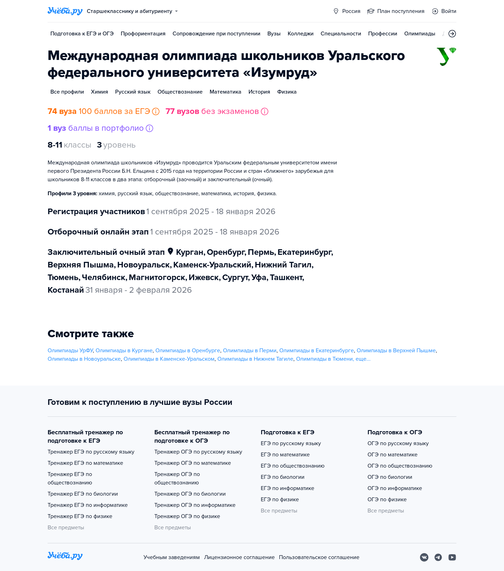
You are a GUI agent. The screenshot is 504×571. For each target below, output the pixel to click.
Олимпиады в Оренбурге (187, 350)
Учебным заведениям (172, 557)
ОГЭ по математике (393, 454)
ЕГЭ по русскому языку (291, 443)
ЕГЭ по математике (285, 454)
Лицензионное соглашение (239, 557)
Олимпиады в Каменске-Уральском (169, 358)
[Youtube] (452, 557)
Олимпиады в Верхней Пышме (396, 350)
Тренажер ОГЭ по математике (192, 463)
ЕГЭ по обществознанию (292, 465)
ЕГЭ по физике (280, 499)
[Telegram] (438, 557)
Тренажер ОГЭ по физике (187, 516)
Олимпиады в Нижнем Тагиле (255, 358)
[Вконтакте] (424, 557)
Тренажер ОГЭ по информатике (195, 505)
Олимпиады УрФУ (70, 350)
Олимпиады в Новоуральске (84, 358)
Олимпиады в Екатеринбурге (316, 350)
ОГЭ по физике (387, 499)
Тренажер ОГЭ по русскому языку (198, 451)
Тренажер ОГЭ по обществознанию (177, 478)
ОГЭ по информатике (395, 488)
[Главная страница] (65, 11)
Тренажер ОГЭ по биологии (190, 493)
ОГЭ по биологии (390, 477)
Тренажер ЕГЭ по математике (85, 463)
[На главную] (65, 557)
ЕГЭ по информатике (287, 488)
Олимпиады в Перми (249, 350)
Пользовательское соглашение (319, 557)
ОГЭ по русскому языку (398, 443)
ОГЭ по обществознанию (400, 465)
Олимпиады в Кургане (124, 350)
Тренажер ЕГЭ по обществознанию (70, 478)
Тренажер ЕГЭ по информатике (88, 505)
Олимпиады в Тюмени (324, 358)
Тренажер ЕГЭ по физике (80, 516)
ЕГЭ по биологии (282, 477)
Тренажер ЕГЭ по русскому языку (91, 451)
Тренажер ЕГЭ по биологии (83, 493)
